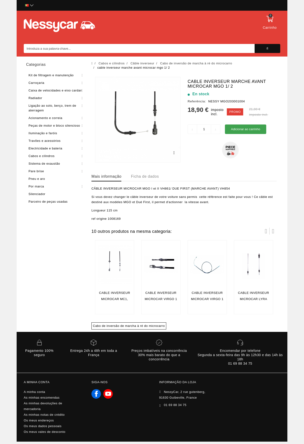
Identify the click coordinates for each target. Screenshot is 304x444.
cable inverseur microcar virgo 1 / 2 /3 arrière (207, 299)
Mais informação (106, 176)
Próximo (273, 231)
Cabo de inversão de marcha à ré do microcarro (129, 326)
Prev (266, 231)
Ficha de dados (145, 176)
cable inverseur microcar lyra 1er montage (253, 299)
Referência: (197, 101)
